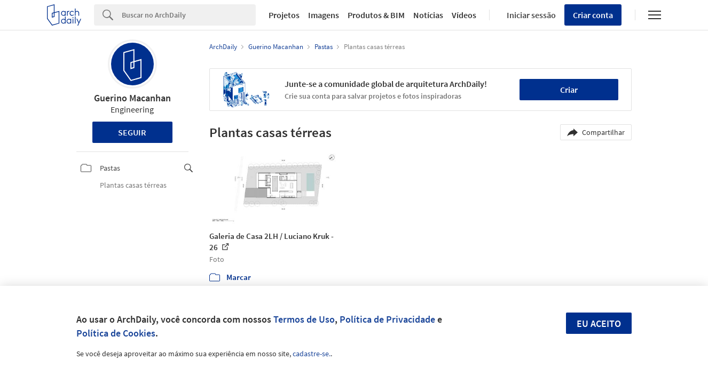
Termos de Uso (304, 319)
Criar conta (593, 15)
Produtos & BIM (376, 15)
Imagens (323, 15)
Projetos (284, 15)
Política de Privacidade (387, 319)
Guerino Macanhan (132, 98)
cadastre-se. (312, 353)
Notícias (428, 15)
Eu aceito (599, 323)
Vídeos (464, 15)
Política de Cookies (115, 333)
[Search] (189, 15)
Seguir (132, 132)
